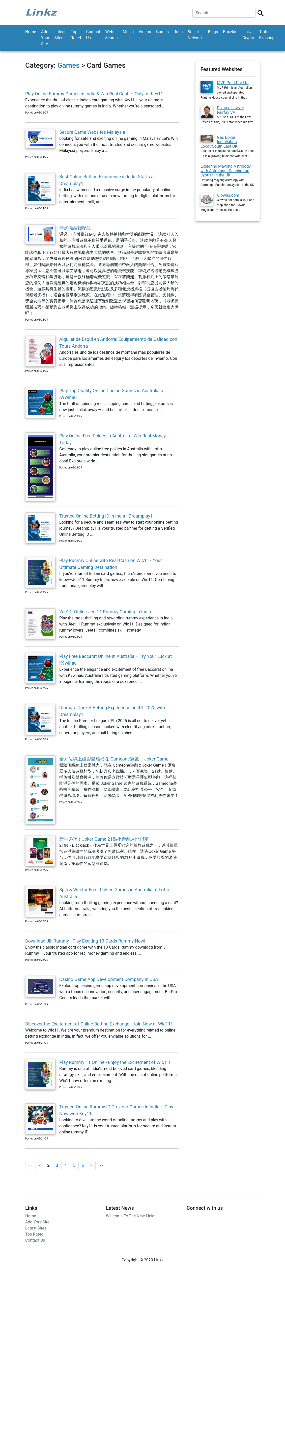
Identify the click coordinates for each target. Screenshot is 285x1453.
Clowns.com (228, 195)
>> (101, 1165)
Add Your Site (45, 37)
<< (30, 1165)
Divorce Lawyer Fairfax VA (230, 110)
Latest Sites (60, 34)
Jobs (178, 31)
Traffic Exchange (268, 34)
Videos (145, 31)
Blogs (213, 31)
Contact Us (93, 34)
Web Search (111, 34)
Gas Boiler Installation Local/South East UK (219, 142)
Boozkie (230, 31)
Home (30, 31)
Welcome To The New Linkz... (132, 1216)
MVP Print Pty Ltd (233, 82)
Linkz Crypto (248, 34)
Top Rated (76, 34)
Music (128, 31)
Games (162, 31)
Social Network (195, 34)
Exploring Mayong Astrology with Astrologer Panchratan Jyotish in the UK (226, 170)
